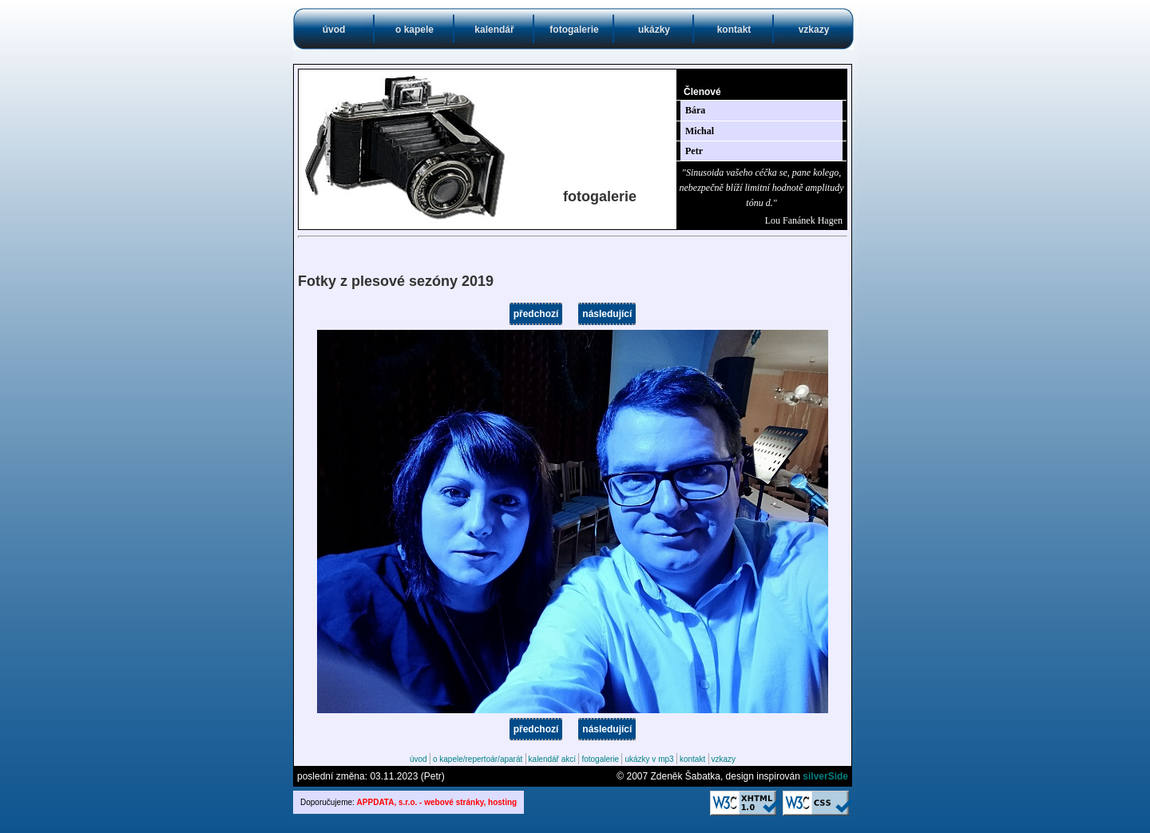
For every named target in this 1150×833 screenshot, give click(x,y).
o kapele (414, 29)
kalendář (494, 29)
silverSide (825, 776)
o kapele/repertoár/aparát (477, 759)
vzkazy (814, 29)
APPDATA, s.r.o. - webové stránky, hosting (437, 802)
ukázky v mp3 (649, 759)
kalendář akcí (552, 759)
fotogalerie (573, 29)
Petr (694, 151)
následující (607, 313)
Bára (695, 110)
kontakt (734, 29)
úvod (334, 29)
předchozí (536, 313)
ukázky (654, 29)
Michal (699, 131)
